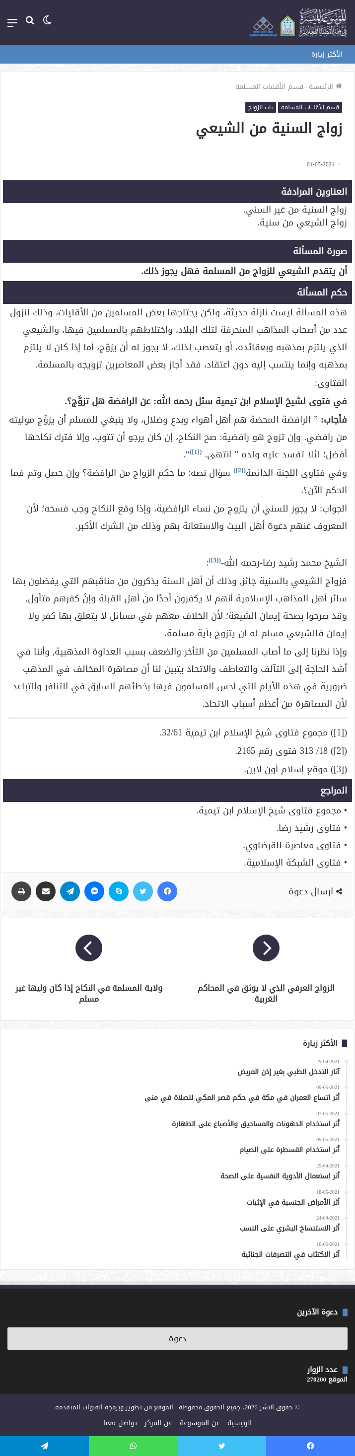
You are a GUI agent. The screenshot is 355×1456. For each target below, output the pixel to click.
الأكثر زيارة (327, 54)
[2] (240, 470)
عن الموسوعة (200, 1423)
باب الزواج (260, 107)
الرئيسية (325, 86)
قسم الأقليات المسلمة (269, 86)
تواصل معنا (120, 1423)
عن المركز (158, 1423)
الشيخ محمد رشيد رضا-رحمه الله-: (276, 562)
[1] (196, 451)
